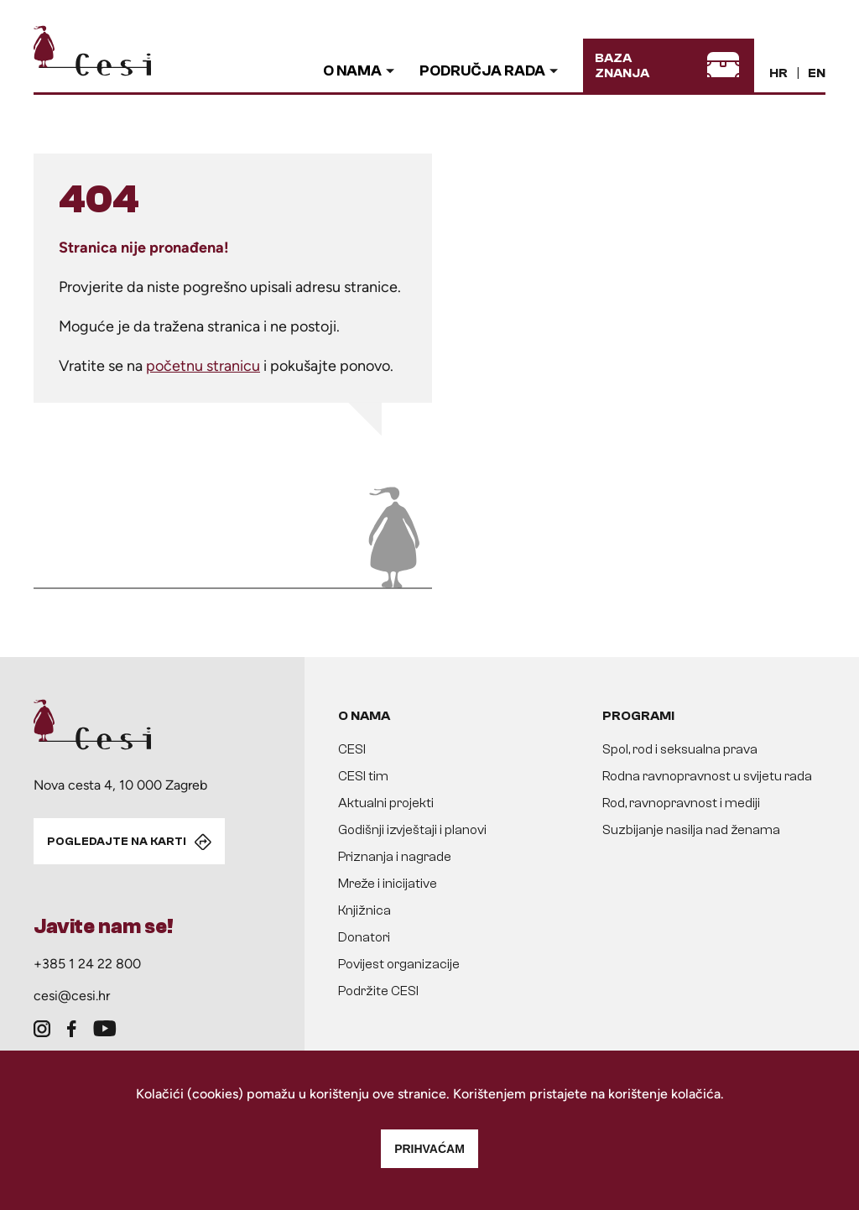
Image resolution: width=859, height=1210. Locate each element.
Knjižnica (364, 910)
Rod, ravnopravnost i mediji (681, 803)
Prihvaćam (429, 1148)
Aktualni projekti (386, 803)
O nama (352, 71)
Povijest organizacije (399, 964)
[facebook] (71, 1028)
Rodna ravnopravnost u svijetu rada (707, 776)
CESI (352, 749)
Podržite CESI (378, 991)
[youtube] (105, 1028)
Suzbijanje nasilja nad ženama (691, 829)
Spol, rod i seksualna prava (679, 749)
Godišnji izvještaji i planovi (412, 829)
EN (816, 73)
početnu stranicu (203, 366)
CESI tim (363, 776)
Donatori (364, 937)
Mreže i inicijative (387, 883)
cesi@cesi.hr (72, 996)
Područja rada (482, 71)
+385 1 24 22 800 (87, 964)
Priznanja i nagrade (394, 856)
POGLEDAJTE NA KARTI (116, 841)
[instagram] (42, 1028)
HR (778, 73)
